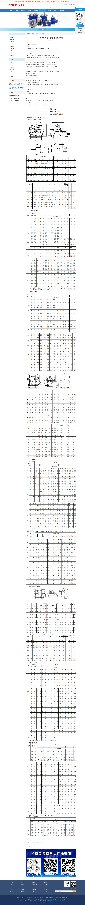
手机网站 (65, 4)
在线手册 (45, 884)
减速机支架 (20, 84)
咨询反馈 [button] (69, 10)
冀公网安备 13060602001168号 (46, 902)
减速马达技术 (12, 55)
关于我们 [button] (17, 10)
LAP (12, 83)
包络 (16, 86)
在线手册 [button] (49, 10)
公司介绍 (11, 884)
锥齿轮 (16, 87)
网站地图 (63, 900)
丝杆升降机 (12, 43)
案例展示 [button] (56, 10)
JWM (16, 83)
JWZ (14, 83)
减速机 (10, 83)
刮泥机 (20, 83)
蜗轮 (20, 87)
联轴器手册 (12, 76)
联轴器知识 (12, 52)
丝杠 (15, 88)
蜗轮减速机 (12, 37)
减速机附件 (12, 50)
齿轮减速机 (12, 39)
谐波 (20, 86)
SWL (17, 83)
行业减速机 (12, 48)
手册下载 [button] (36, 10)
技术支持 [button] (43, 10)
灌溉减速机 (13, 86)
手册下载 (45, 889)
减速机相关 (12, 46)
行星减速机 (12, 67)
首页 (11, 10)
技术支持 (36, 33)
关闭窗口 (80, 32)
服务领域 (11, 891)
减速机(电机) (12, 69)
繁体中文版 (74, 4)
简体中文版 (70, 4)
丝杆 (18, 86)
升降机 (10, 88)
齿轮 (18, 88)
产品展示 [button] (30, 10)
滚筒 (11, 84)
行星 (17, 84)
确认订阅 (74, 891)
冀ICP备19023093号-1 (37, 902)
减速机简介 (34, 884)
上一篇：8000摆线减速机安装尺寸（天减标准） (35, 842)
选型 (21, 83)
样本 (22, 86)
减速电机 (14, 84)
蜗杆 (18, 87)
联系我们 (62, 10)
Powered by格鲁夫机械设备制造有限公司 (53, 900)
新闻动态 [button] (23, 10)
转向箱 (22, 87)
